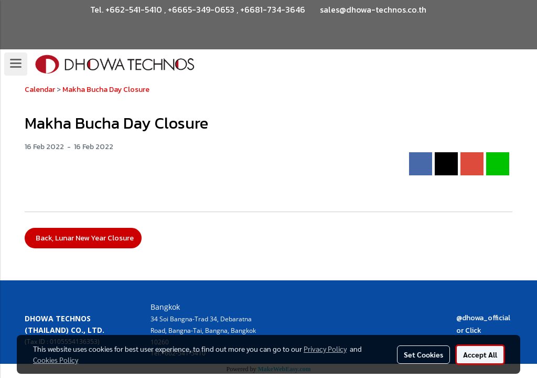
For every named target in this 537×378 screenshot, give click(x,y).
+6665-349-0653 (201, 9)
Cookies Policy (55, 359)
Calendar (40, 89)
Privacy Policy (325, 348)
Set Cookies (423, 354)
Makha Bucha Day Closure (105, 89)
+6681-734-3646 (272, 9)
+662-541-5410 (133, 9)
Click (473, 330)
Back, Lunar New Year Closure (83, 238)
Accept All (480, 354)
